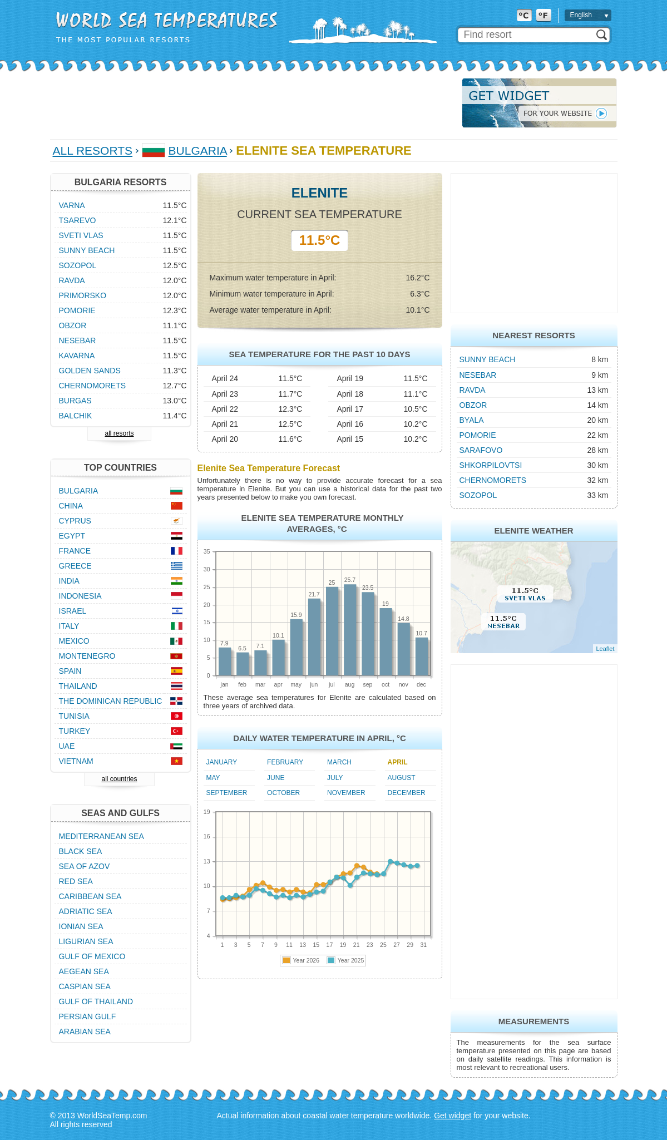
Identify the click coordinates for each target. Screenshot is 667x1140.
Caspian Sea (85, 986)
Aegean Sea (84, 971)
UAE (67, 746)
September (227, 793)
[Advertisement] (252, 103)
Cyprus (75, 520)
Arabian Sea (85, 1031)
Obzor (473, 405)
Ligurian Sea (86, 941)
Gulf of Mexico (92, 956)
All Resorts (93, 150)
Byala (472, 420)
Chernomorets (493, 480)
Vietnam (76, 761)
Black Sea (80, 851)
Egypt (72, 535)
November (346, 793)
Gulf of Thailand (96, 1001)
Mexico (74, 640)
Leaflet (605, 648)
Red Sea (76, 881)
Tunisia (74, 716)
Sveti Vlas (81, 235)
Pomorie (478, 435)
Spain (70, 671)
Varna (72, 205)
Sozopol (478, 495)
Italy (69, 625)
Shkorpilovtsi (491, 465)
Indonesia (80, 595)
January (222, 762)
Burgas (75, 400)
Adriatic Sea (85, 911)
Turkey (75, 731)
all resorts (119, 433)
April (398, 762)
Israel (73, 610)
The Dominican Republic (110, 701)
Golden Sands (90, 370)
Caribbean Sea (90, 896)
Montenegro (87, 656)
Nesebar (478, 375)
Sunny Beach (488, 359)
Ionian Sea (81, 926)
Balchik (75, 415)
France (75, 550)
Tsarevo (77, 220)
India (69, 580)
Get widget (452, 1115)
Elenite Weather (533, 530)
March (339, 762)
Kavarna (77, 355)
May (213, 778)
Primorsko (83, 295)
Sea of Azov (84, 866)
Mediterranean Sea (101, 836)
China (71, 505)
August (402, 778)
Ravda (473, 390)
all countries (119, 779)
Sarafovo (481, 450)
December (407, 793)
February (285, 762)
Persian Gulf (87, 1016)
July (335, 778)
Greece (75, 565)
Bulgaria (198, 150)
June (275, 778)
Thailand (78, 686)
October (283, 793)
